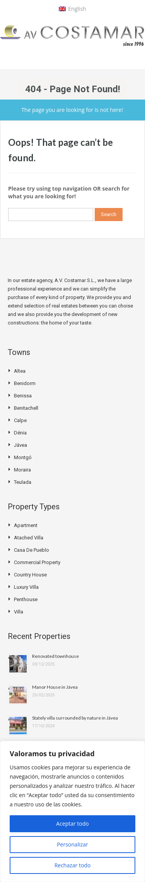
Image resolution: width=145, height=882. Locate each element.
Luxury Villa (26, 587)
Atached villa (28, 538)
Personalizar (72, 844)
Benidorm (25, 383)
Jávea (20, 445)
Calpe (20, 420)
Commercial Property (37, 562)
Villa (18, 612)
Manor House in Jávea (55, 687)
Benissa (23, 396)
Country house (30, 575)
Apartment (26, 525)
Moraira (22, 470)
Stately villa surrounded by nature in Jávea (75, 718)
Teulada (22, 482)
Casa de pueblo (31, 550)
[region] (72, 811)
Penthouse (26, 599)
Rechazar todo (73, 865)
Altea (20, 371)
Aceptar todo (72, 823)
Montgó (23, 457)
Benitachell (26, 408)
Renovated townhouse (55, 656)
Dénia (20, 433)
